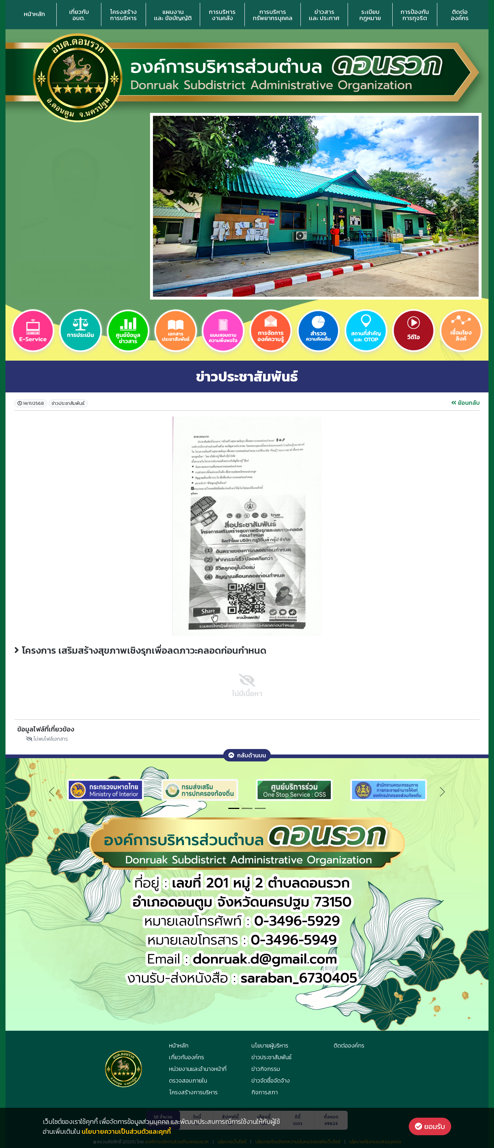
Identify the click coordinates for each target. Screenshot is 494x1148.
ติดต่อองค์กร (460, 15)
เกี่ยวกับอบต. (79, 15)
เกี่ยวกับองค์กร (186, 1057)
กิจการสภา (264, 1092)
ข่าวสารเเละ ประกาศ (324, 15)
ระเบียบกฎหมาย (370, 15)
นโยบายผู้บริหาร (269, 1045)
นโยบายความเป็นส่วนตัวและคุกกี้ (126, 1131)
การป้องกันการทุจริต (415, 15)
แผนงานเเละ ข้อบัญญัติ (173, 15)
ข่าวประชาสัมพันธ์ (271, 1057)
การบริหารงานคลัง (222, 15)
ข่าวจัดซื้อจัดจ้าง (270, 1080)
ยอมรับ (430, 1126)
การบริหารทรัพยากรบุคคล (272, 15)
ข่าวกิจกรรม (265, 1068)
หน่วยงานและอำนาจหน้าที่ (198, 1068)
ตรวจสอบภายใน (188, 1080)
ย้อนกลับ (465, 402)
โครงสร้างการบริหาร (123, 15)
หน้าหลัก (34, 14)
